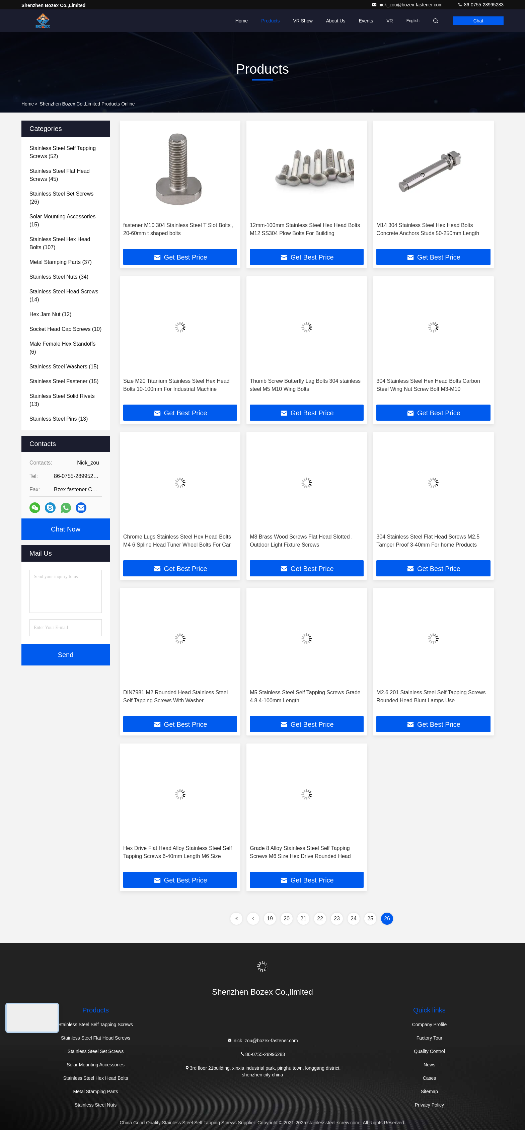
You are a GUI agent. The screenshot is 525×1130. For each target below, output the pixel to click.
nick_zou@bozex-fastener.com (408, 4)
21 (303, 918)
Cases (429, 1078)
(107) (59, 243)
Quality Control (429, 1051)
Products (270, 20)
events (366, 20)
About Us (336, 20)
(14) (63, 295)
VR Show (302, 20)
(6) (62, 348)
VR (389, 20)
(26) (61, 198)
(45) (59, 175)
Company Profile (429, 1024)
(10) (65, 329)
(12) (50, 314)
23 (337, 918)
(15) (62, 220)
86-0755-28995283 (480, 4)
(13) (62, 400)
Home (241, 20)
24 (354, 918)
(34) (58, 277)
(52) (62, 152)
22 (320, 918)
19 (270, 918)
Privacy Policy (429, 1105)
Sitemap (429, 1091)
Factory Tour (430, 1038)
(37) (60, 262)
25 (370, 918)
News (429, 1064)
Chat (478, 20)
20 (287, 918)
